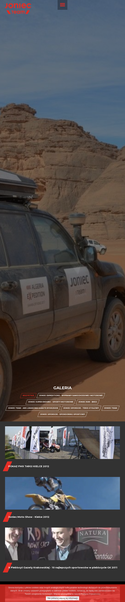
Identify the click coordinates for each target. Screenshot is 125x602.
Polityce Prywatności (90, 594)
